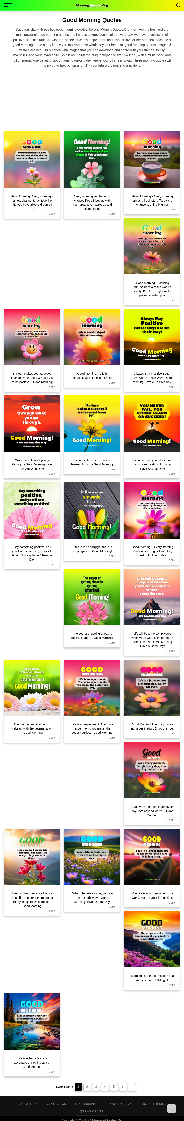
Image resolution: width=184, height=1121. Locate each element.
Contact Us (56, 1103)
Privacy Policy (117, 1103)
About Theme (152, 1103)
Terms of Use (92, 1111)
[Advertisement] (92, 99)
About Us (28, 1103)
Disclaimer (85, 1103)
